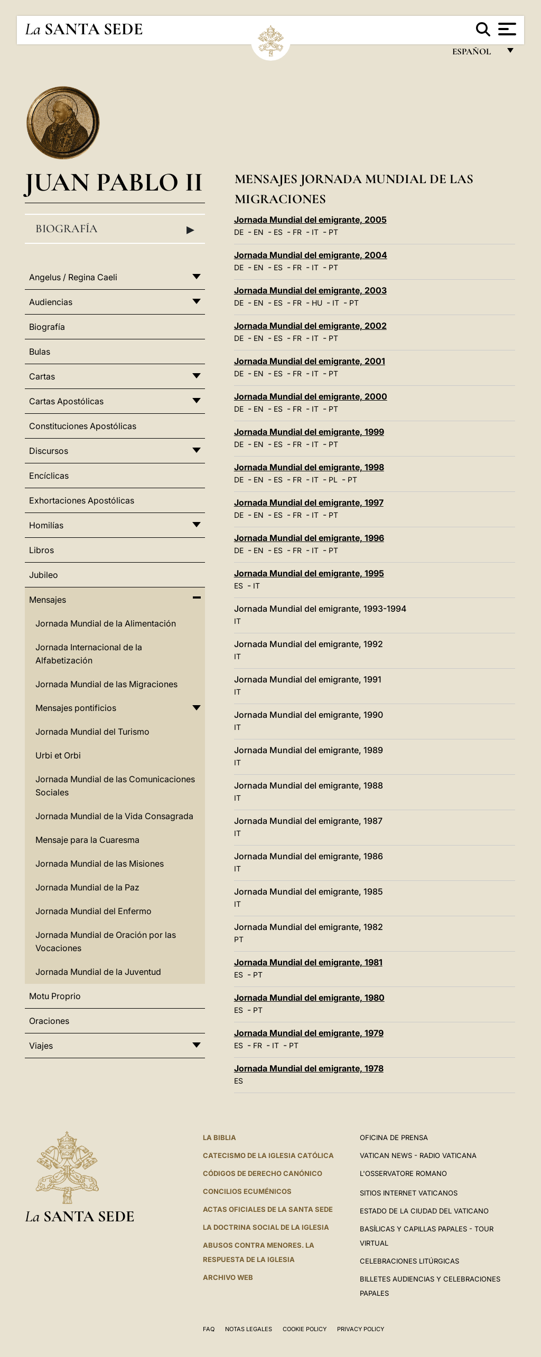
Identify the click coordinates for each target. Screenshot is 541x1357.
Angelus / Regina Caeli (73, 277)
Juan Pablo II (114, 182)
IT (315, 231)
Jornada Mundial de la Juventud (98, 971)
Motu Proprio (55, 996)
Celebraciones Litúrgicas (409, 1261)
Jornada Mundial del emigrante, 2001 (309, 361)
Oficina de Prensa (394, 1137)
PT (333, 231)
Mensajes (47, 599)
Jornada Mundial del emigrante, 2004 (310, 255)
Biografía (114, 229)
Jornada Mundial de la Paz (87, 887)
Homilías (46, 525)
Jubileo (43, 575)
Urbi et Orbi (58, 755)
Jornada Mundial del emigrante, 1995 (309, 573)
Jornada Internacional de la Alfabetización (88, 654)
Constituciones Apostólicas (82, 426)
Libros (41, 550)
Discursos (48, 450)
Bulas (39, 351)
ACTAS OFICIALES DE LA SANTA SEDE (268, 1209)
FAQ (208, 1329)
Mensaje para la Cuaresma (87, 839)
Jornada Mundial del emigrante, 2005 (310, 219)
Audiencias (50, 302)
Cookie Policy (305, 1329)
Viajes (41, 1045)
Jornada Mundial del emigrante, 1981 (308, 962)
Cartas (42, 376)
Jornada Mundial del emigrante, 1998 (309, 467)
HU (317, 302)
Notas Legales (248, 1329)
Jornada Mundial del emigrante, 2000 (310, 396)
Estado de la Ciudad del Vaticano (424, 1211)
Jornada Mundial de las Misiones (99, 863)
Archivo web (228, 1277)
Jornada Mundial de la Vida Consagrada (114, 816)
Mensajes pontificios (75, 708)
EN (259, 231)
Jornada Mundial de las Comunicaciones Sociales (115, 786)
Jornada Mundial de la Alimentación (105, 623)
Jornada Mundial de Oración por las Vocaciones (105, 941)
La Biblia (219, 1137)
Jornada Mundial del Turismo (92, 731)
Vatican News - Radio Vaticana (418, 1155)
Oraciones (49, 1021)
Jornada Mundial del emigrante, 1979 (309, 1033)
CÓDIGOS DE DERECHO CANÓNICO (262, 1173)
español (475, 54)
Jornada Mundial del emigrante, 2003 (310, 290)
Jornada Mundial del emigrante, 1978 (309, 1068)
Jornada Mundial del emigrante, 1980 (309, 997)
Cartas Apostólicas (66, 401)
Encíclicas (49, 475)
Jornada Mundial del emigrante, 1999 (309, 431)
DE (239, 231)
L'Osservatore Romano (403, 1173)
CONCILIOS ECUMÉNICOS (247, 1191)
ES (278, 231)
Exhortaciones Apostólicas (81, 500)
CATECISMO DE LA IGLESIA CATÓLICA (268, 1155)
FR (297, 231)
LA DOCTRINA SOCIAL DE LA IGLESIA (266, 1227)
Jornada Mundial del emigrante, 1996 (309, 538)
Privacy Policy (360, 1329)
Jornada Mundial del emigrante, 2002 (310, 325)
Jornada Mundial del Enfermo (93, 911)
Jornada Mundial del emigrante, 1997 (309, 502)
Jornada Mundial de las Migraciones (106, 684)
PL (333, 479)
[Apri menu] (506, 29)
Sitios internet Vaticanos (409, 1193)
